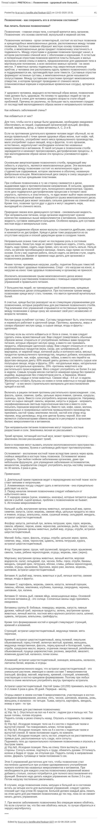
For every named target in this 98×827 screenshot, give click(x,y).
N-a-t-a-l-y (20, 12)
